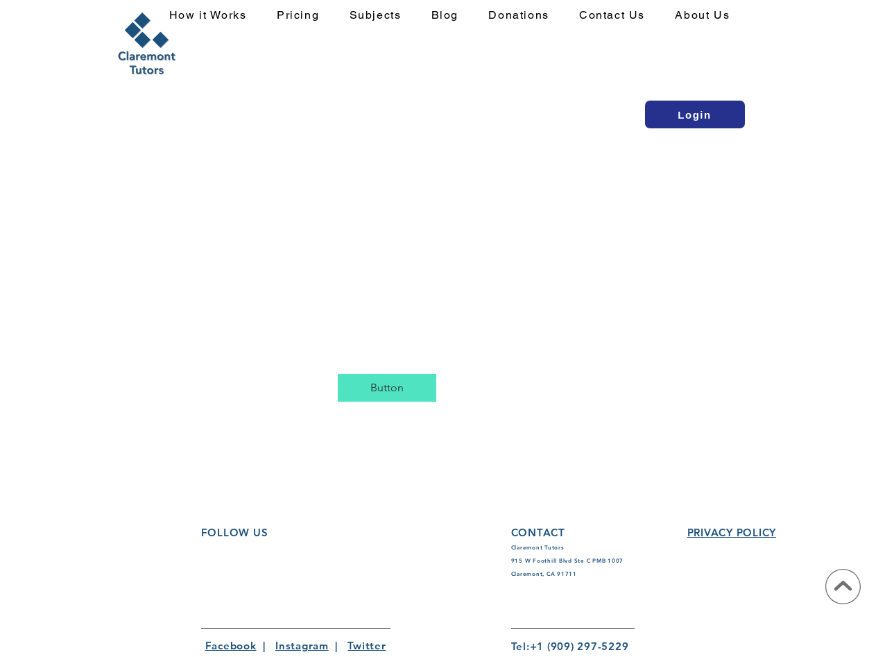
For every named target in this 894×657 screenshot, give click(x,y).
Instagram (302, 645)
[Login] (695, 114)
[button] (383, 15)
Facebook (231, 645)
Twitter (366, 645)
